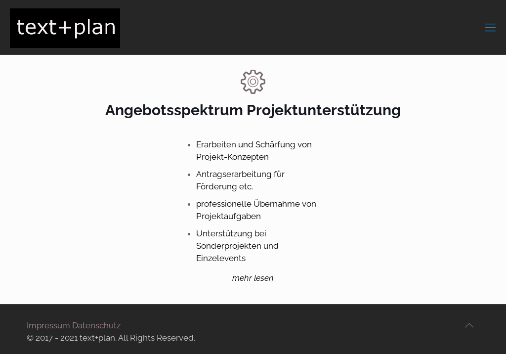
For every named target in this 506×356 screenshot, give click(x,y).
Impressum (48, 325)
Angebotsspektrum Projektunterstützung (253, 110)
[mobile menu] (490, 27)
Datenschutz (96, 325)
